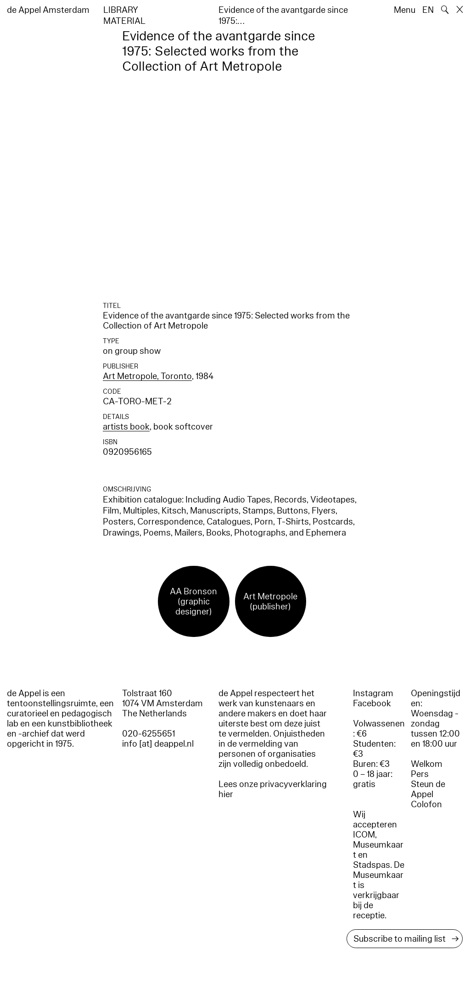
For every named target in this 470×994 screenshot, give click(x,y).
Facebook (372, 703)
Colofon (426, 804)
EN (428, 10)
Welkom (426, 764)
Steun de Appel (428, 789)
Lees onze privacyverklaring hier (272, 789)
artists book (126, 427)
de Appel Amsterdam (48, 10)
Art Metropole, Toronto (147, 376)
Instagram (373, 693)
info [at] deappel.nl (158, 744)
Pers (420, 774)
